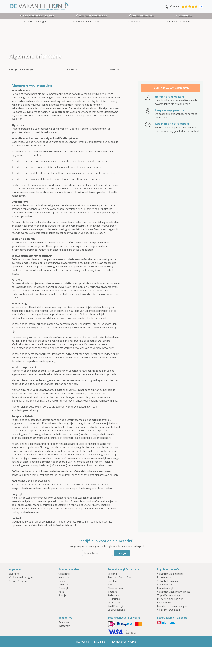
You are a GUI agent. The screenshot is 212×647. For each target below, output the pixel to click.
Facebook (63, 622)
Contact (172, 6)
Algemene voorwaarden (124, 641)
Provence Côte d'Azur (120, 577)
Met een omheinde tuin (86, 21)
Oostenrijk (64, 573)
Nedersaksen (115, 588)
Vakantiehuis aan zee (169, 581)
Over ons (115, 69)
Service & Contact (19, 581)
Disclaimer (100, 641)
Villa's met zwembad (178, 21)
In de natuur (164, 577)
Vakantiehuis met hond (170, 573)
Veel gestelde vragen (21, 577)
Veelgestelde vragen (21, 69)
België (61, 581)
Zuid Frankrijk (115, 606)
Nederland (64, 577)
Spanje (62, 595)
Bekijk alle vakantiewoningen (171, 88)
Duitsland (63, 584)
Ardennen (113, 595)
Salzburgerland (116, 609)
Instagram (64, 626)
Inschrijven (122, 553)
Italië (61, 591)
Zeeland (112, 573)
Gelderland (114, 599)
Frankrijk (63, 588)
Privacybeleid (82, 641)
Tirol (110, 584)
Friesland (113, 581)
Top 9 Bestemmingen (34, 21)
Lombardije (114, 602)
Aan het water (165, 584)
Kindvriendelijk (165, 588)
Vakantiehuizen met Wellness (173, 591)
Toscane (112, 591)
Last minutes (133, 21)
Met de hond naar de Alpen (172, 606)
